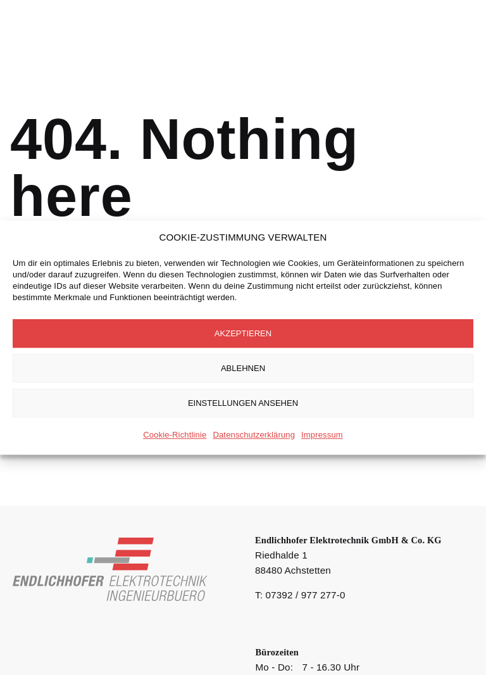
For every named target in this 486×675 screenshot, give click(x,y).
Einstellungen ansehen (243, 403)
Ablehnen (243, 368)
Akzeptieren (243, 333)
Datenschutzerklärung (254, 434)
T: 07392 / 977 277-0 (300, 595)
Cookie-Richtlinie (174, 434)
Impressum (322, 434)
